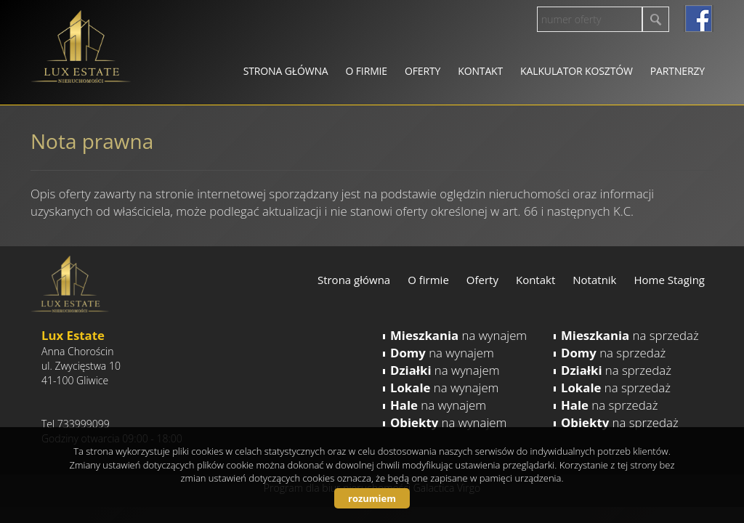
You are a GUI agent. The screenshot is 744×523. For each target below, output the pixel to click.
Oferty (422, 71)
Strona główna (285, 71)
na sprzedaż (630, 335)
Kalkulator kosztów (576, 71)
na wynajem (458, 335)
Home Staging (669, 279)
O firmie (366, 71)
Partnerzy (677, 71)
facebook (698, 18)
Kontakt (480, 71)
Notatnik (594, 279)
